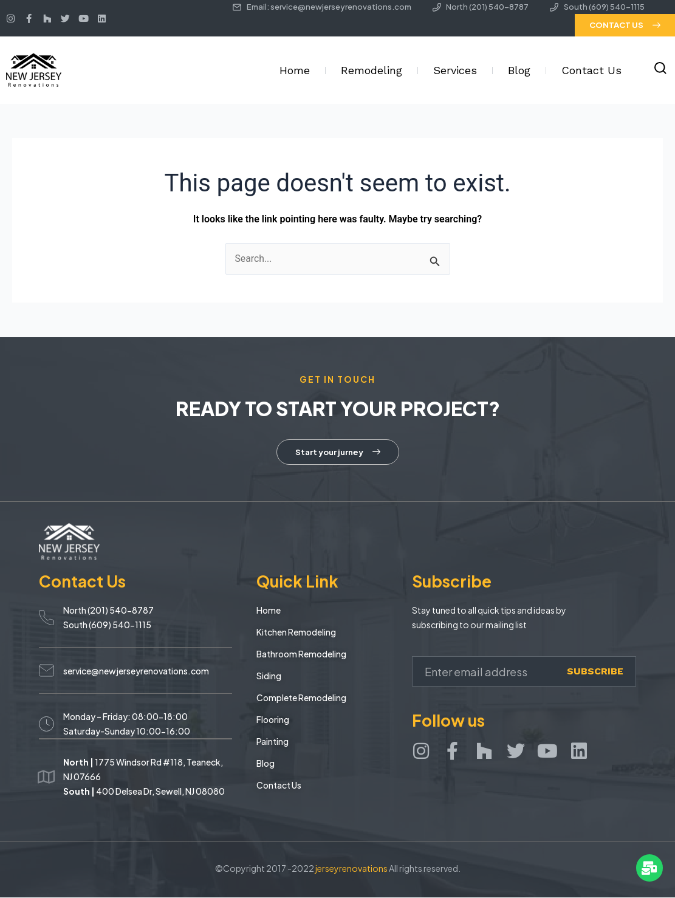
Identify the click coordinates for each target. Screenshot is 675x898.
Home (294, 70)
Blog (519, 70)
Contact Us (591, 70)
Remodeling (371, 70)
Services (455, 70)
